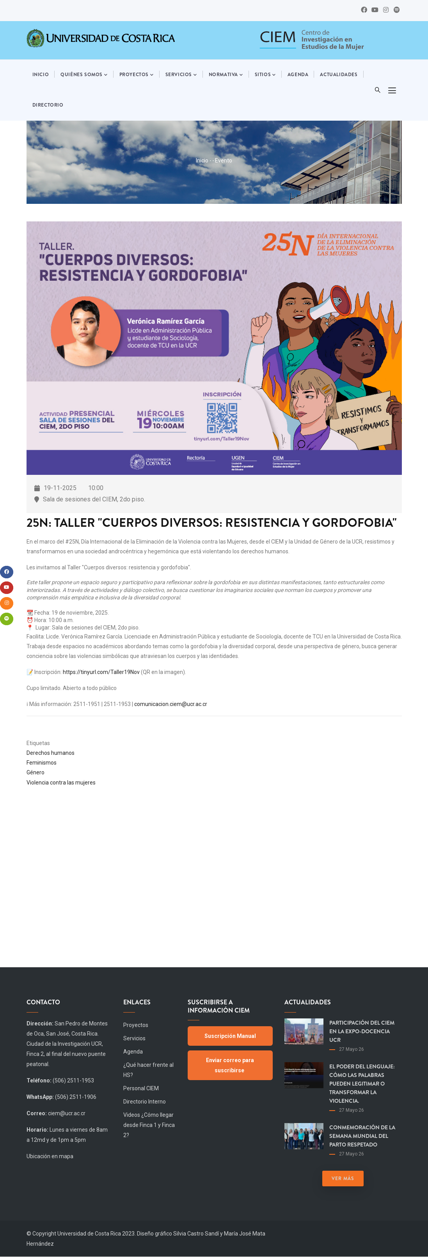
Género (35, 772)
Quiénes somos (83, 75)
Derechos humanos (51, 753)
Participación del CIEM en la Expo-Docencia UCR (361, 1031)
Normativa (226, 75)
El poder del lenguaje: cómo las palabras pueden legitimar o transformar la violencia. (362, 1084)
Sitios (265, 75)
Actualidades (338, 74)
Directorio (48, 105)
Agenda (298, 74)
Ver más (343, 1178)
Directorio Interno (144, 1101)
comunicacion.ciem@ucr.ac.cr (170, 704)
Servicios (181, 75)
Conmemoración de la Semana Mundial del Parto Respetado (362, 1135)
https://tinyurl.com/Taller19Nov (101, 672)
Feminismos (42, 763)
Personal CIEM (141, 1088)
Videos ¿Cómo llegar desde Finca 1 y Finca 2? (149, 1125)
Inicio (40, 74)
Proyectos (136, 75)
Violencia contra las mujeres (61, 782)
